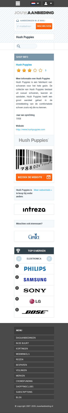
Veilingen (21, 370)
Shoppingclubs (24, 386)
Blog (19, 397)
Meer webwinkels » (43, 190)
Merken (20, 376)
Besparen (21, 365)
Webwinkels (23, 354)
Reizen (19, 359)
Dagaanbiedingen (26, 338)
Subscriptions (24, 392)
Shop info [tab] (22, 57)
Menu (19, 330)
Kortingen (22, 348)
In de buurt (22, 343)
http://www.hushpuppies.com (30, 129)
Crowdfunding (24, 381)
